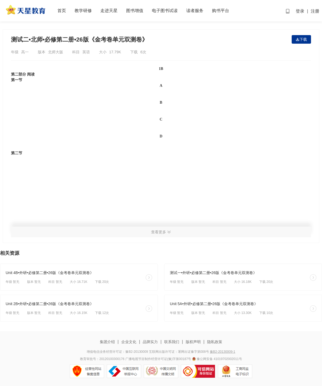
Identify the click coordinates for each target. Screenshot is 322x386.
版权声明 (193, 342)
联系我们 (171, 342)
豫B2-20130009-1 (222, 352)
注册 (315, 11)
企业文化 (128, 342)
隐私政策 (214, 342)
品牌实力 (150, 342)
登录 (300, 11)
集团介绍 (108, 342)
